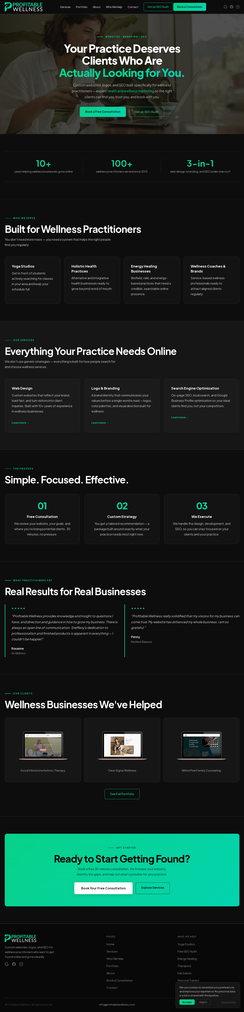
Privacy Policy (228, 1002)
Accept (187, 1002)
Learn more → (20, 422)
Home (110, 944)
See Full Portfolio (122, 794)
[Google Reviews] (225, 7)
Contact (133, 7)
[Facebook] (231, 7)
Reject (203, 1002)
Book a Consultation (189, 6)
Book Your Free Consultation (103, 888)
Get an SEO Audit (158, 6)
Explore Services (152, 887)
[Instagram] (237, 7)
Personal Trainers (188, 980)
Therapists (184, 966)
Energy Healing (187, 958)
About (97, 7)
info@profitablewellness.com (117, 1004)
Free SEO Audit (187, 951)
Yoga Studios (186, 944)
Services (65, 7)
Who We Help (114, 7)
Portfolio (81, 7)
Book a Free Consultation (103, 111)
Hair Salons (184, 973)
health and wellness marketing (130, 91)
